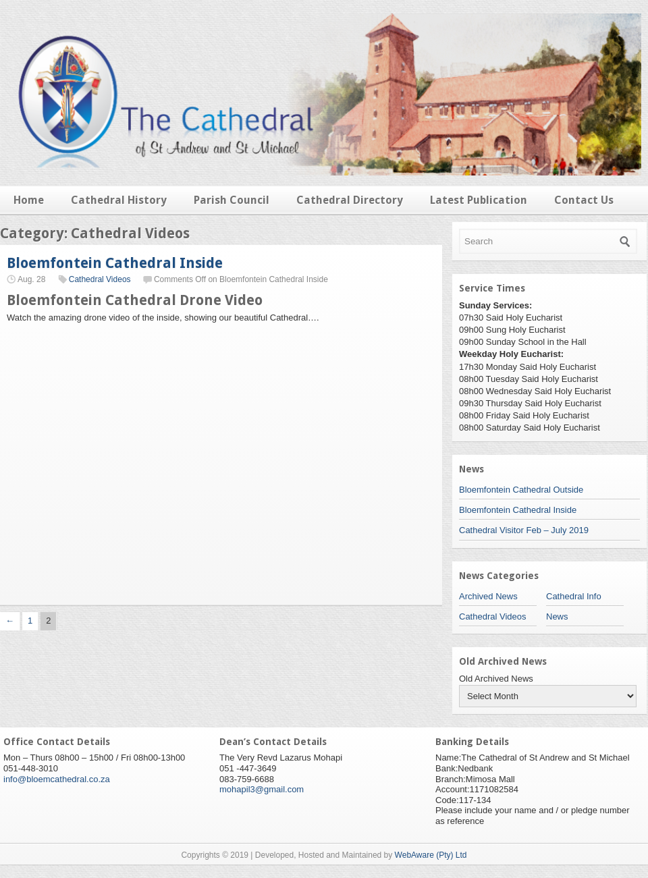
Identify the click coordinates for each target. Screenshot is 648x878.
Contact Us (584, 200)
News (557, 616)
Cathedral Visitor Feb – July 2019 (524, 530)
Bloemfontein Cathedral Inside (115, 262)
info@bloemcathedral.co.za (56, 779)
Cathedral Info (573, 596)
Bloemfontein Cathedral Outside (521, 490)
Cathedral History (119, 200)
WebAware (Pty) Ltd (431, 855)
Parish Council (231, 200)
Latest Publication (478, 200)
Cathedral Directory (349, 200)
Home (29, 200)
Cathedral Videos (100, 279)
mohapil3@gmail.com (261, 789)
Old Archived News (496, 679)
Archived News (488, 596)
